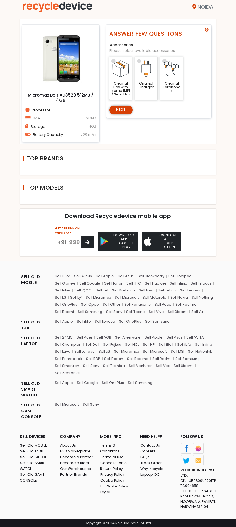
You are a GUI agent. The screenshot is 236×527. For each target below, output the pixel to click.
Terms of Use (112, 450)
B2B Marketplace (75, 450)
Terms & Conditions (117, 444)
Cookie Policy (112, 474)
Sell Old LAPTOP (34, 456)
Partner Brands (73, 474)
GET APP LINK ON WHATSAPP (67, 230)
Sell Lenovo (190, 289)
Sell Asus (126, 275)
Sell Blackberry (151, 275)
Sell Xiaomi (178, 311)
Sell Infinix (178, 282)
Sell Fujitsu (112, 344)
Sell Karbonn (123, 289)
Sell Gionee (65, 282)
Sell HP (149, 344)
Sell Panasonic (137, 304)
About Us (68, 444)
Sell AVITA (195, 336)
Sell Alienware (128, 336)
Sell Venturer (140, 365)
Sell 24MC (64, 336)
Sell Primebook (68, 358)
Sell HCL (132, 344)
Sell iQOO (83, 289)
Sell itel (102, 289)
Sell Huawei (155, 282)
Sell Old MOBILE (33, 444)
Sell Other (111, 304)
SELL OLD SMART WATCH (30, 388)
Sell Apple (105, 275)
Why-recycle (152, 468)
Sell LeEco (167, 289)
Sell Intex (62, 289)
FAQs (144, 456)
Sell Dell (92, 344)
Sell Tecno (135, 311)
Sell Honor (113, 282)
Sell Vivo (156, 311)
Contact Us (150, 444)
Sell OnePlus (66, 304)
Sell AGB (103, 336)
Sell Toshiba (114, 365)
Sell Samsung (90, 311)
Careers (147, 450)
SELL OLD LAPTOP (30, 340)
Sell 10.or (62, 275)
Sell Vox (163, 365)
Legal (105, 485)
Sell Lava (146, 289)
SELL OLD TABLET (30, 324)
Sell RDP (93, 358)
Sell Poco (163, 304)
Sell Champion (68, 344)
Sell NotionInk (200, 351)
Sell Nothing (202, 297)
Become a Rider (74, 462)
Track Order (151, 462)
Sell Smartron (67, 365)
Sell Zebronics (68, 372)
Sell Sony (114, 311)
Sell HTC (133, 282)
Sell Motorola (154, 297)
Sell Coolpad (180, 275)
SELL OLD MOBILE (30, 279)
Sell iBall (166, 344)
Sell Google (89, 282)
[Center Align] (87, 242)
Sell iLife (84, 320)
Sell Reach (113, 358)
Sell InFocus (201, 282)
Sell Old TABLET (33, 450)
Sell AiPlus (83, 275)
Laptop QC (149, 474)
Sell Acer (85, 336)
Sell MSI (177, 351)
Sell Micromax (98, 297)
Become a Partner (76, 456)
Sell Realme (186, 304)
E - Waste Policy (114, 479)
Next (121, 110)
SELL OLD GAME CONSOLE (31, 410)
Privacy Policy (112, 468)
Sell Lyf (76, 297)
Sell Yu (197, 311)
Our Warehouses (75, 468)
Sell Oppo (90, 304)
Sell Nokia (179, 297)
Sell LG (60, 297)
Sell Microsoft (127, 297)
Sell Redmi (64, 311)
